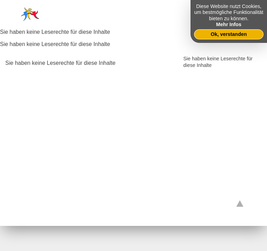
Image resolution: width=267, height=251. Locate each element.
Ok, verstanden (229, 34)
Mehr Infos (229, 24)
